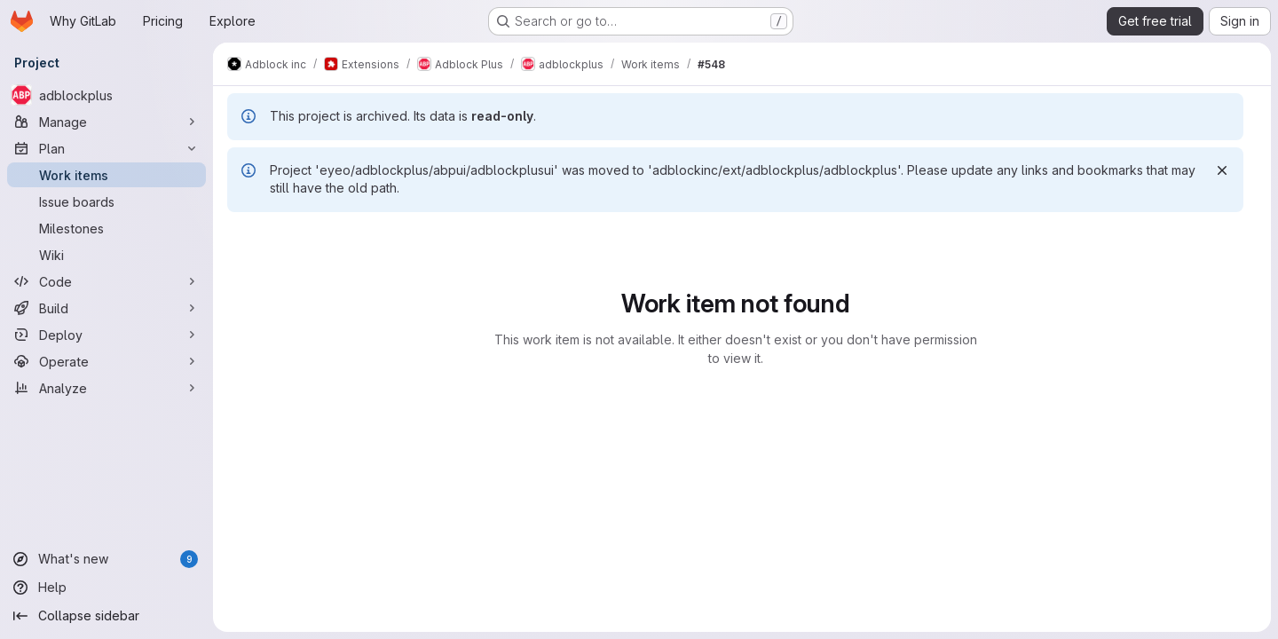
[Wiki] (106, 254)
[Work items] (106, 174)
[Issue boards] (106, 201)
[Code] (106, 281)
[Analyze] (106, 387)
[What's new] (106, 559)
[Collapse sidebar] (106, 616)
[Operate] (106, 361)
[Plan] (106, 148)
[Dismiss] (1222, 170)
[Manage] (106, 121)
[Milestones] (106, 228)
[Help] (106, 587)
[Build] (106, 308)
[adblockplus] (106, 95)
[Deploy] (106, 334)
